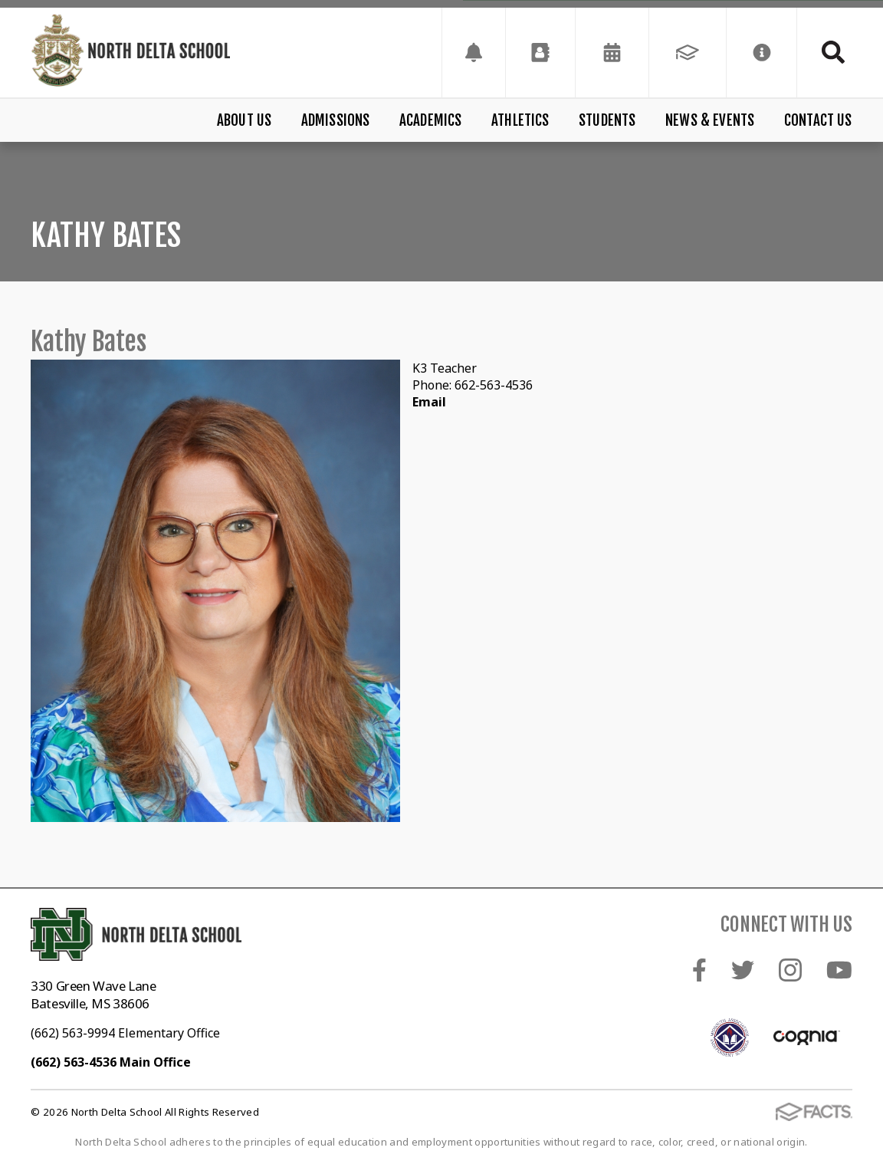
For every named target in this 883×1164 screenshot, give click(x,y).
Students (607, 120)
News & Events (709, 120)
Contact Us (818, 120)
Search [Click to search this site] (833, 52)
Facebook (699, 970)
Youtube (839, 970)
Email (429, 401)
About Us (244, 120)
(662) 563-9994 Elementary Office (125, 1032)
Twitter (742, 970)
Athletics (520, 120)
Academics (430, 120)
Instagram (790, 970)
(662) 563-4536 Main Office (111, 1062)
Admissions (335, 120)
